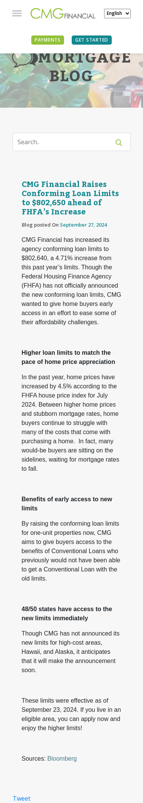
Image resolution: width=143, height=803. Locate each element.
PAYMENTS (48, 40)
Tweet (22, 798)
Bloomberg (62, 758)
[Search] (66, 142)
